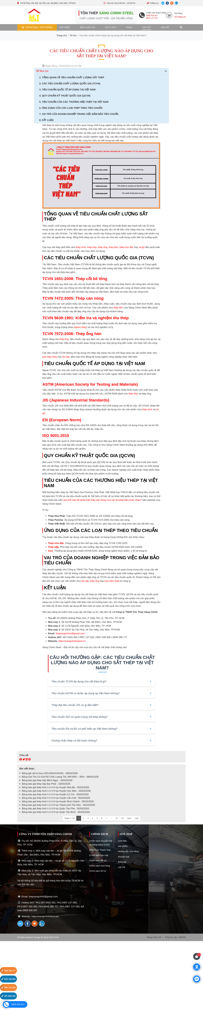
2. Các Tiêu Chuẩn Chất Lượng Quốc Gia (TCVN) (69, 83)
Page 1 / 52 (70, 818)
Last (136, 818)
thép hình (81, 247)
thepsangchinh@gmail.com (70, 633)
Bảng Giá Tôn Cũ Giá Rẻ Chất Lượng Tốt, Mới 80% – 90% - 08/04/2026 (60, 776)
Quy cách (110, 27)
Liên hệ (165, 27)
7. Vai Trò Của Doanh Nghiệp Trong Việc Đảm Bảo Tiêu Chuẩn (78, 114)
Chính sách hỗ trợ (97, 871)
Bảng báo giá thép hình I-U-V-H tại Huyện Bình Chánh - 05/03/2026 (58, 801)
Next (129, 818)
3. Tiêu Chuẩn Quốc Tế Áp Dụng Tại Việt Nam (67, 89)
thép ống (102, 247)
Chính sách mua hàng (99, 865)
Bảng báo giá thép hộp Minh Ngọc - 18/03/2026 (47, 780)
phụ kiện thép (49, 356)
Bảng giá (122, 862)
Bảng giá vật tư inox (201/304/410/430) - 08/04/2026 (50, 773)
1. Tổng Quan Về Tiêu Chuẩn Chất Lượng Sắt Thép (71, 77)
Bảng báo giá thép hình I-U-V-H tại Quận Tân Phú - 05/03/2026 (55, 808)
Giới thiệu (64, 27)
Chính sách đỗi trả (97, 860)
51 (117, 818)
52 (122, 818)
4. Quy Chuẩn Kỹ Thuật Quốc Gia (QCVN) (64, 95)
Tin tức (146, 27)
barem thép (80, 327)
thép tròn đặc (127, 247)
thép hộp (92, 247)
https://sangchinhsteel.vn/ (72, 641)
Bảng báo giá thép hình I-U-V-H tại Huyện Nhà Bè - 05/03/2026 (55, 787)
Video (129, 27)
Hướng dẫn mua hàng (128, 851)
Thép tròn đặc (56, 543)
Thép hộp (53, 547)
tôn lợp (66, 356)
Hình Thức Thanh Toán (100, 850)
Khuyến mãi (123, 856)
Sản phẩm (123, 846)
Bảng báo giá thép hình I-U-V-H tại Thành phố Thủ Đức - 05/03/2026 (58, 805)
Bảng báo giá (87, 27)
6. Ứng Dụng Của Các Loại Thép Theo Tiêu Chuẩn (70, 108)
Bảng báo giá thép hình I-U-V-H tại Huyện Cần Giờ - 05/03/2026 (56, 798)
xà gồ (142, 247)
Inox (50, 550)
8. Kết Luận (46, 120)
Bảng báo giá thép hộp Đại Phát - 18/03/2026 (46, 784)
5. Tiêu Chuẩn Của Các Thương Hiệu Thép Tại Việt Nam (73, 102)
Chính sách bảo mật (98, 855)
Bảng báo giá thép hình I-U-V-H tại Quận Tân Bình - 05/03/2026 (56, 812)
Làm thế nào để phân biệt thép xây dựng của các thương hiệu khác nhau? (102, 500)
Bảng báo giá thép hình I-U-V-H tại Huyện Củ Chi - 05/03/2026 (55, 794)
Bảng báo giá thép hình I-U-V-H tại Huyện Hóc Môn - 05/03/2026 (56, 791)
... (111, 818)
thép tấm (113, 247)
